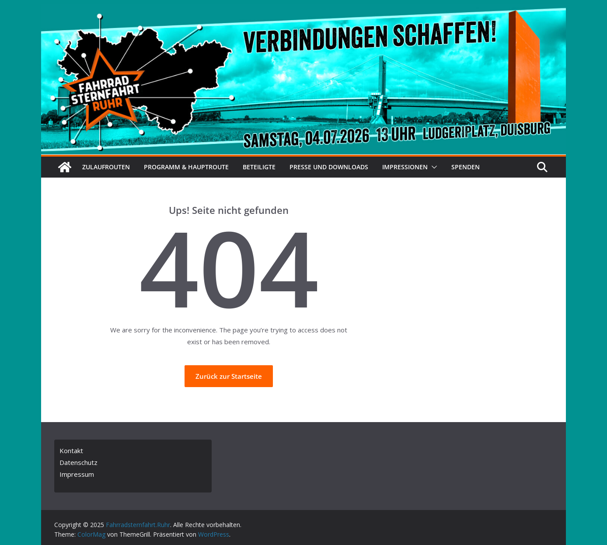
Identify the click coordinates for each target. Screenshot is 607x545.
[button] (432, 167)
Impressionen (405, 167)
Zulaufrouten (106, 167)
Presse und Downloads (329, 167)
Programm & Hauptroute (186, 167)
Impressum (76, 474)
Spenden (465, 167)
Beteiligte (259, 167)
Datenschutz (78, 462)
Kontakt (71, 450)
